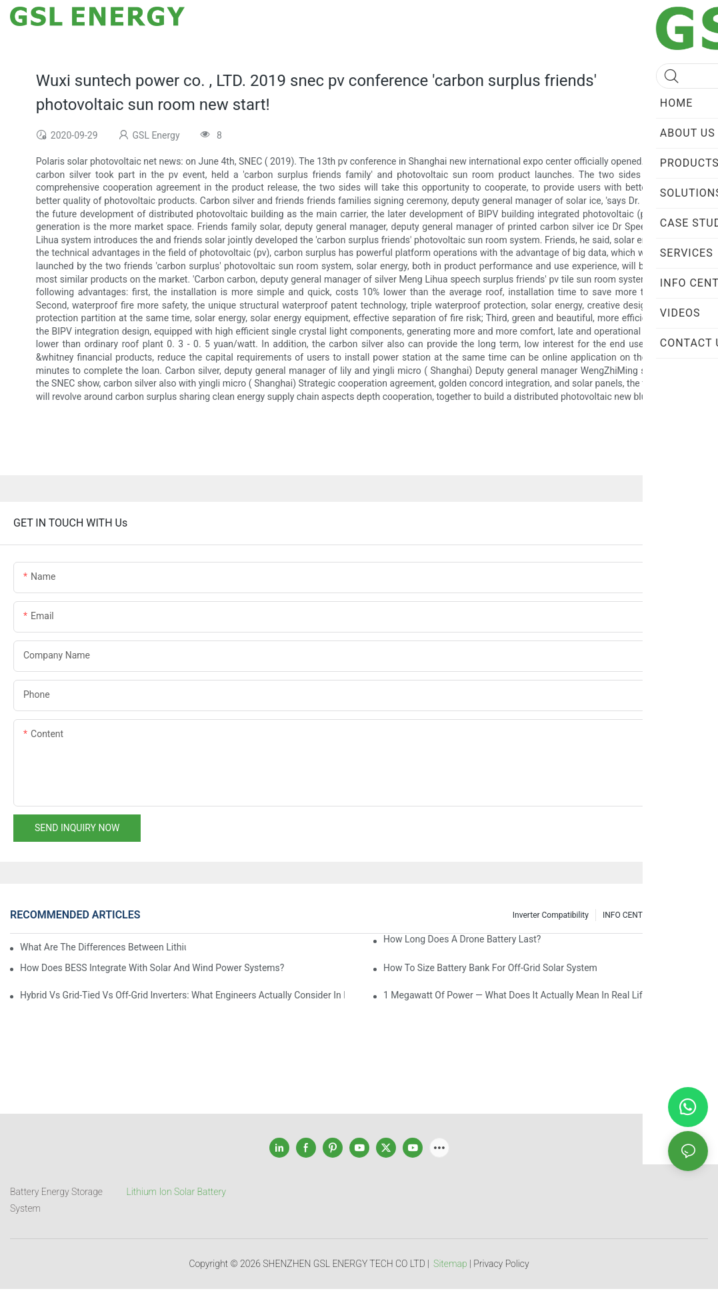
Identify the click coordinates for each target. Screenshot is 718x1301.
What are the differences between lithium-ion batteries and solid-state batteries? (103, 947)
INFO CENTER (627, 915)
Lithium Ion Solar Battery (176, 1191)
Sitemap (450, 1263)
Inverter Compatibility (551, 915)
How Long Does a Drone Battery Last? (462, 939)
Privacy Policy (501, 1263)
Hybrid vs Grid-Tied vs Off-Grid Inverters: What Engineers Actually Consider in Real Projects (182, 995)
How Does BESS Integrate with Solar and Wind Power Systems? (152, 967)
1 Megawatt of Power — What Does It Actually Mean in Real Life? (517, 995)
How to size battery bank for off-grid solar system (490, 967)
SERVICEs (683, 915)
